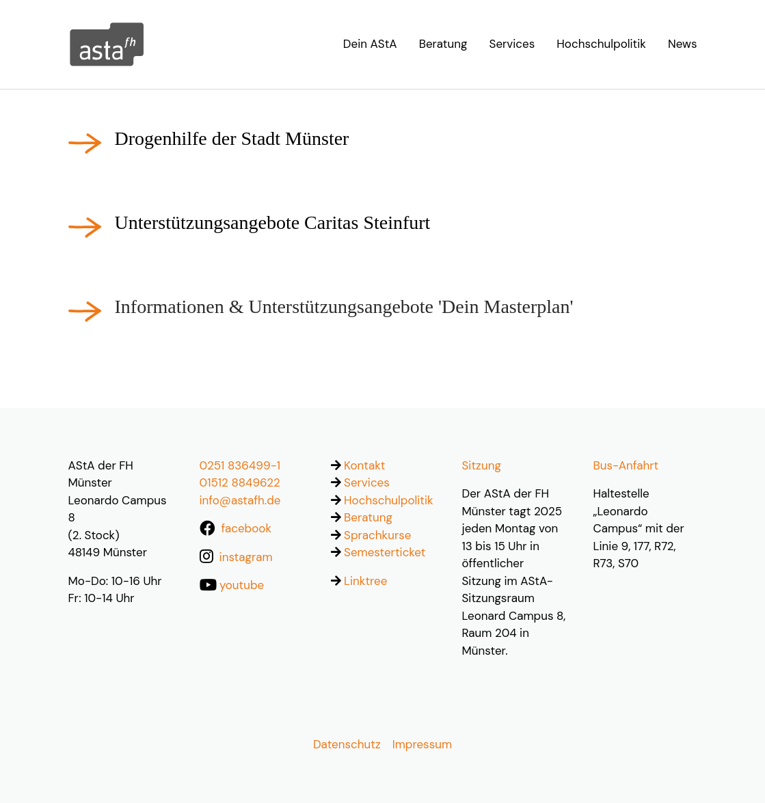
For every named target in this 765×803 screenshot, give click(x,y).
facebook (246, 528)
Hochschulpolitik (388, 500)
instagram (246, 556)
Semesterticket (384, 552)
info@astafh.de (240, 500)
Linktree (365, 580)
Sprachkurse (377, 535)
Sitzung (481, 465)
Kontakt (364, 465)
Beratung (368, 517)
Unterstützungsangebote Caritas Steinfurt (273, 222)
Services (367, 482)
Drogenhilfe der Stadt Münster (232, 138)
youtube (241, 585)
